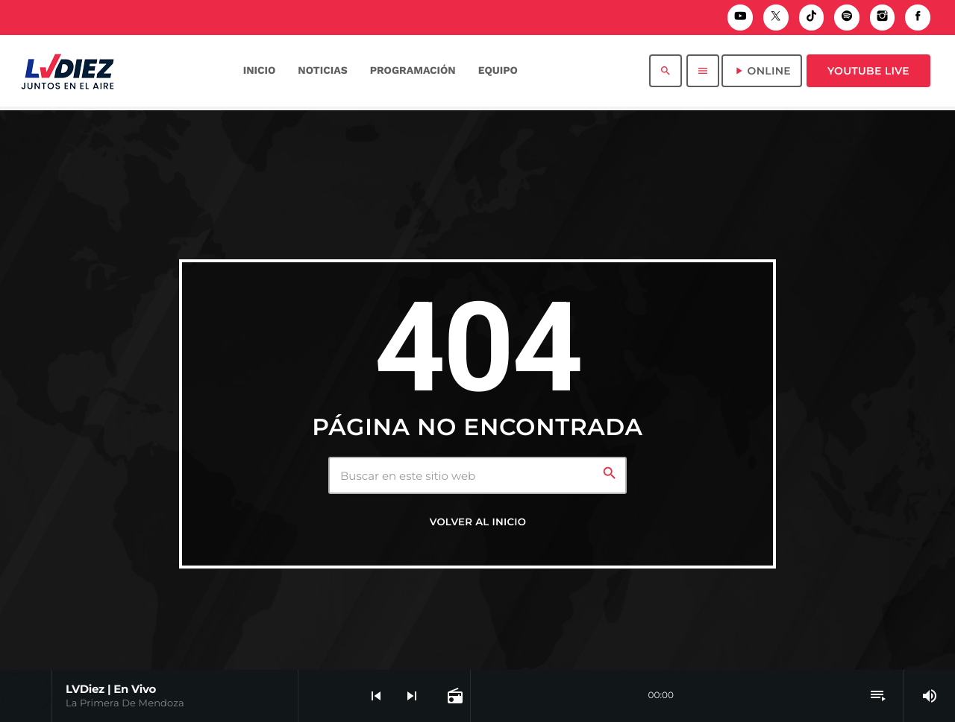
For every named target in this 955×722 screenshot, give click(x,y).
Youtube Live (868, 70)
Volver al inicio (478, 522)
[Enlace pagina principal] (67, 71)
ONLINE (762, 70)
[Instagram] (882, 17)
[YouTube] (740, 17)
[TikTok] (811, 17)
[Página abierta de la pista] (453, 696)
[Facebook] (917, 17)
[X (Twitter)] (776, 17)
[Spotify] (847, 17)
